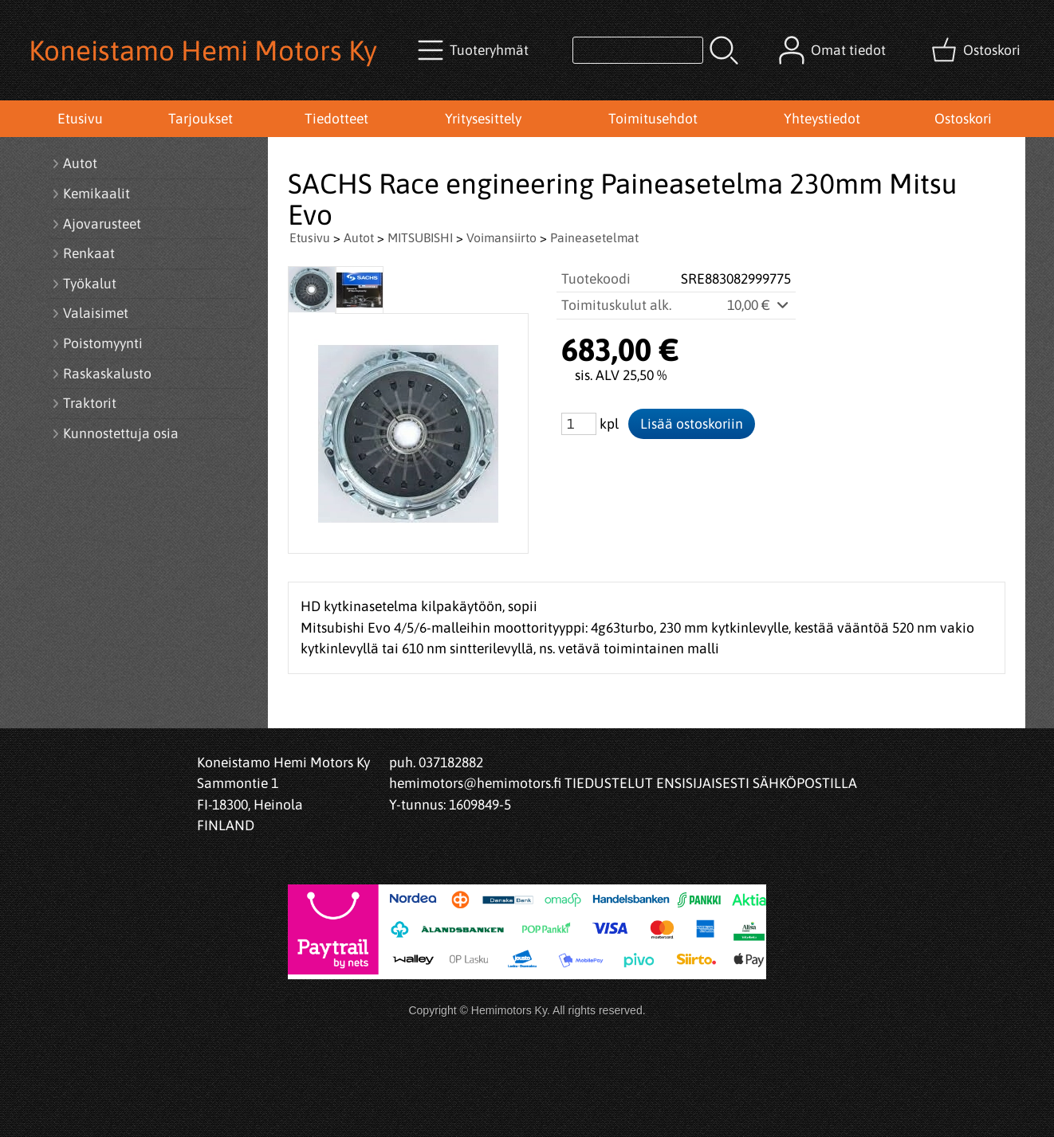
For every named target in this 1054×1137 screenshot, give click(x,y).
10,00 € (759, 305)
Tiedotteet (336, 119)
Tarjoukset (200, 119)
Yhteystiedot (822, 119)
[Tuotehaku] (637, 50)
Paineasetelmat (594, 237)
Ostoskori (963, 119)
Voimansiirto (501, 237)
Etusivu (80, 119)
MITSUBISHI (420, 237)
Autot (359, 237)
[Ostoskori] (977, 50)
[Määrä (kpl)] (578, 424)
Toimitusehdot (653, 119)
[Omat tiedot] (834, 50)
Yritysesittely (483, 119)
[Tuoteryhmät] (474, 50)
